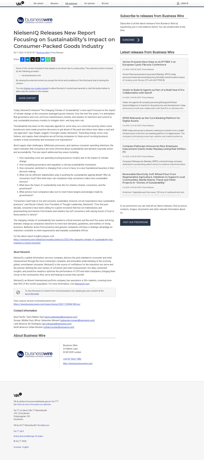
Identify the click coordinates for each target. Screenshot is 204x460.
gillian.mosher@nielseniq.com (59, 327)
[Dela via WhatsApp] (48, 59)
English (25, 447)
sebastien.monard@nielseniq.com (77, 320)
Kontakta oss (43, 425)
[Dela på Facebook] (22, 59)
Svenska (17, 447)
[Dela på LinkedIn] (27, 59)
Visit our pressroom (135, 222)
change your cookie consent (36, 88)
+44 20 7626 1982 (72, 359)
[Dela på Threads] (37, 59)
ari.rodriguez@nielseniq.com (57, 323)
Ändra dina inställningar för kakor (28, 436)
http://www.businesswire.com (78, 363)
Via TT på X (19, 431)
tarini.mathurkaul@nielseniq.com (61, 317)
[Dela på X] (32, 59)
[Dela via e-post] (53, 59)
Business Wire (43, 52)
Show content (27, 98)
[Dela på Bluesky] (43, 59)
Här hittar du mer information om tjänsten (32, 404)
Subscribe (131, 40)
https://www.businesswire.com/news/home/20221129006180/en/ (47, 304)
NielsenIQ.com (82, 283)
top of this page (32, 294)
